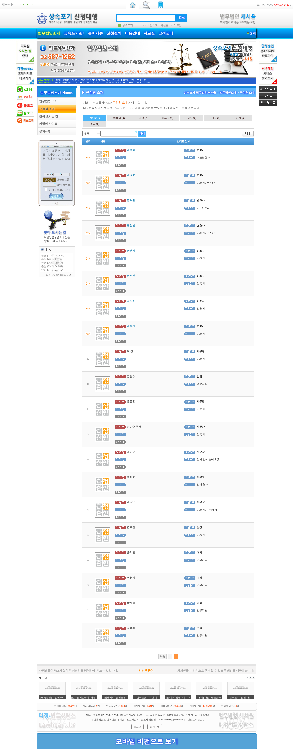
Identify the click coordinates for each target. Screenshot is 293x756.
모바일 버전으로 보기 (146, 741)
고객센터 (165, 33)
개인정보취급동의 (59, 190)
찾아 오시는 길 (48, 116)
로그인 (137, 726)
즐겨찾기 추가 (264, 4)
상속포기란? (74, 33)
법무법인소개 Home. (56, 93)
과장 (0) (215, 118)
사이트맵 (176, 25)
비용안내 (132, 33)
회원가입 (155, 726)
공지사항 (44, 131)
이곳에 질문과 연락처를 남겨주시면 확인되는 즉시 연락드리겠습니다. (56, 160)
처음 (162, 656)
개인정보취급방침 (195, 719)
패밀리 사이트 (47, 123)
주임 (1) (94, 124)
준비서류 (95, 33)
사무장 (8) (167, 118)
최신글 (164, 25)
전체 (252, 33)
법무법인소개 (49, 33)
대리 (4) (240, 118)
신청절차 (113, 33)
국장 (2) (143, 118)
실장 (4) (191, 118)
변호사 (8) (119, 118)
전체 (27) (95, 118)
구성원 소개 (46, 109)
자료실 (149, 33)
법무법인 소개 (47, 101)
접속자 (154, 25)
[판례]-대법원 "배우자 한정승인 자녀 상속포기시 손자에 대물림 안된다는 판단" (100, 80)
